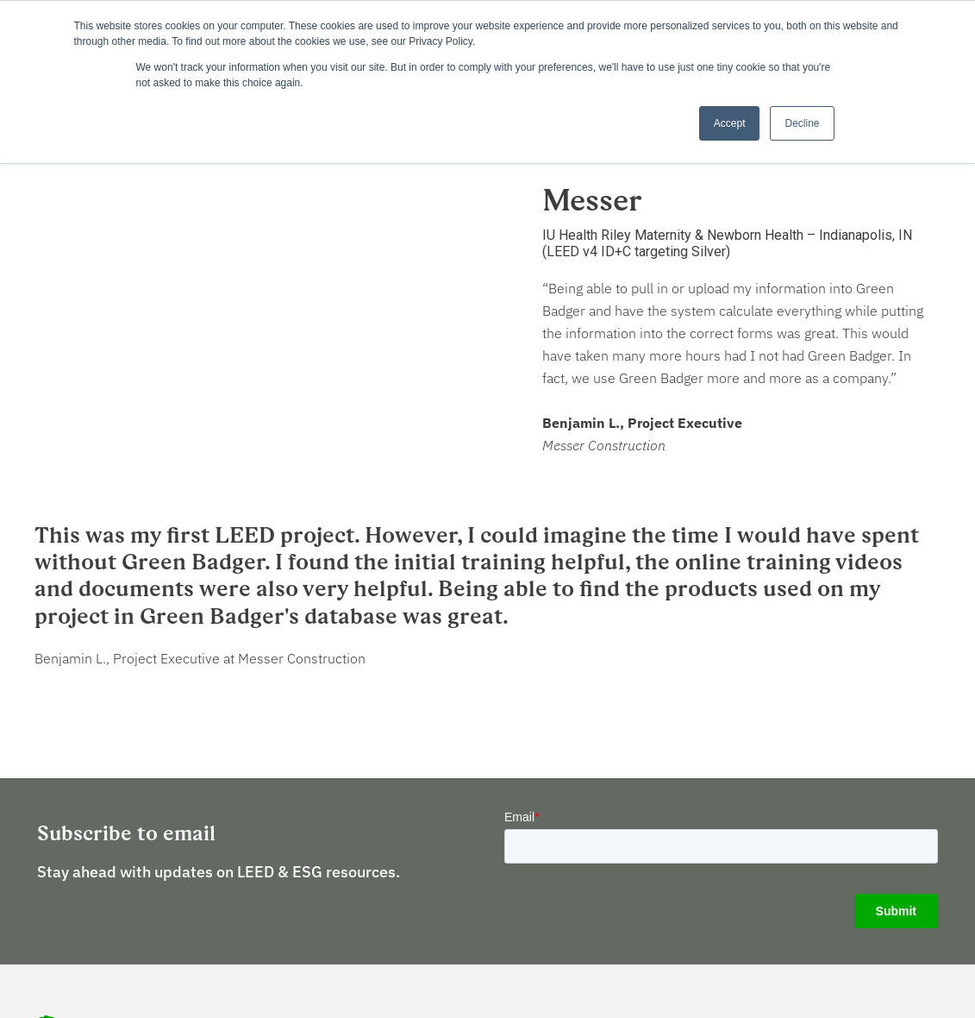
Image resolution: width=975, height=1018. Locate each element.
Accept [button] (730, 123)
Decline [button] (801, 123)
